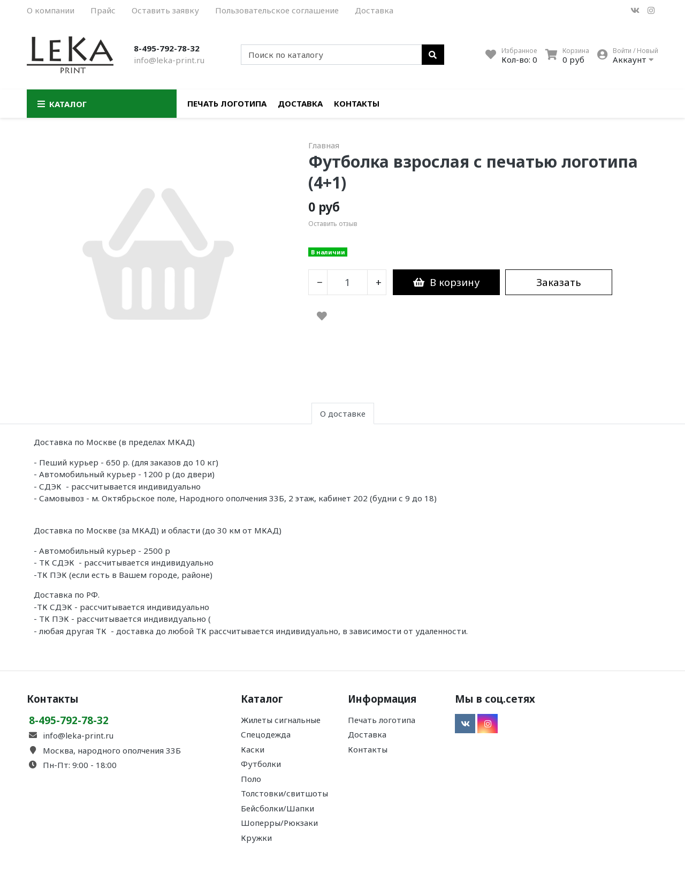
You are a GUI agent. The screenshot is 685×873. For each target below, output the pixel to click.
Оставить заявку (165, 10)
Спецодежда (266, 734)
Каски (252, 749)
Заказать (558, 282)
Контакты (356, 103)
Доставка (374, 10)
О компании (50, 10)
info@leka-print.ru (169, 60)
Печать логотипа (227, 103)
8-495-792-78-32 (167, 48)
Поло (251, 778)
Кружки (256, 837)
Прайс (103, 10)
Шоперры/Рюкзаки (279, 822)
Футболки (261, 763)
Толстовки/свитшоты (284, 793)
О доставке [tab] (343, 413)
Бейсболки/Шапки (277, 808)
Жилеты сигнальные (281, 719)
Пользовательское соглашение (277, 10)
